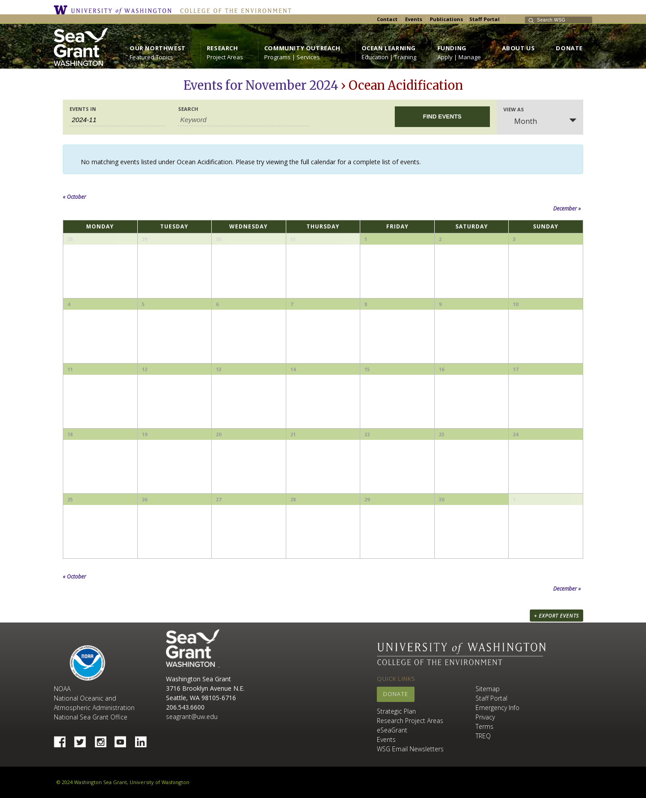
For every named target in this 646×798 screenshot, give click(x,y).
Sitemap (488, 688)
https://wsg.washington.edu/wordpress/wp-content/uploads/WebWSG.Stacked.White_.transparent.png (81, 47)
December (567, 208)
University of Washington (115, 9)
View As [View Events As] (513, 109)
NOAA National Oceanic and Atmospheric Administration (94, 698)
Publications (446, 19)
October (74, 197)
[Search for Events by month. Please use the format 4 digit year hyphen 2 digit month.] (117, 120)
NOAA (87, 663)
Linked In (144, 739)
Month (520, 121)
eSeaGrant (392, 730)
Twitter (83, 739)
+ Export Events (556, 615)
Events (413, 19)
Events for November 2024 (260, 85)
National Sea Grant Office (90, 717)
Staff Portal (484, 19)
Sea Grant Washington (192, 648)
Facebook (63, 739)
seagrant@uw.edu (192, 716)
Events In (83, 108)
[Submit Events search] (442, 116)
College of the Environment (233, 9)
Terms (484, 726)
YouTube (123, 739)
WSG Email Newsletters (410, 749)
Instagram (103, 739)
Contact (387, 19)
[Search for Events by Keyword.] (243, 120)
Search (188, 108)
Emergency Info (497, 707)
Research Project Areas (410, 720)
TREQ (483, 736)
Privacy (485, 717)
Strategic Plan (396, 711)
